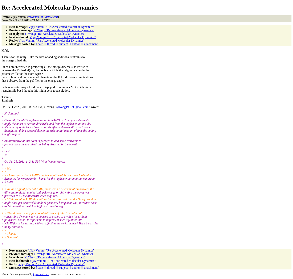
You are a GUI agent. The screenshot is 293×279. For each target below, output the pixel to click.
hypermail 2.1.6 (41, 274)
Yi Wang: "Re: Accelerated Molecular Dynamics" (64, 30)
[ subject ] (63, 44)
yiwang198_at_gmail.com (72, 107)
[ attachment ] (90, 44)
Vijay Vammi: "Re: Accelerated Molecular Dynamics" (61, 26)
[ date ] (40, 44)
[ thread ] (51, 44)
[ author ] (76, 44)
